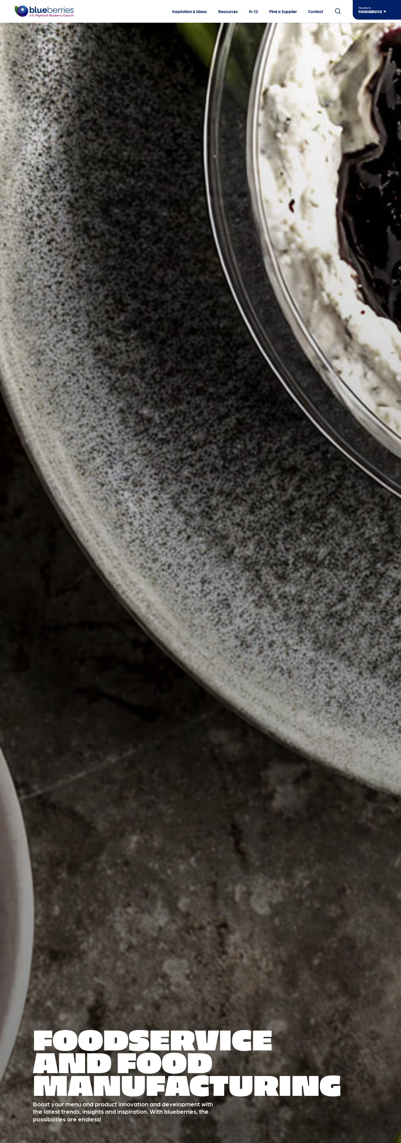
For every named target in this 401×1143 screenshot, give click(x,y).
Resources (228, 11)
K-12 (253, 11)
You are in (364, 7)
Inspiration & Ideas (189, 11)
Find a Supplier (283, 11)
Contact (315, 11)
